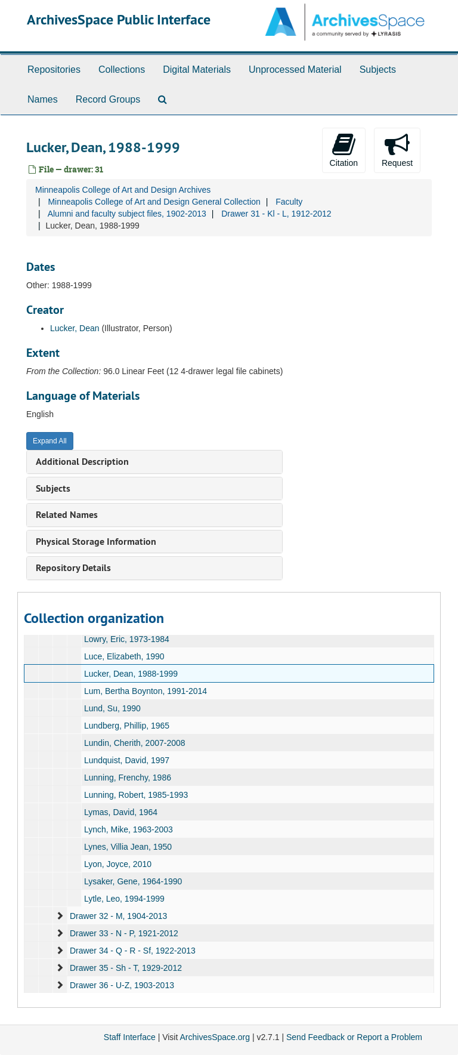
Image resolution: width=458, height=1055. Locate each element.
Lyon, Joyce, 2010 (117, 864)
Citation (344, 150)
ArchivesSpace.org (215, 1037)
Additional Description (82, 461)
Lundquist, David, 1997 (126, 760)
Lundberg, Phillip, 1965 (126, 725)
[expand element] (59, 916)
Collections (121, 69)
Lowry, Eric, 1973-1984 (126, 639)
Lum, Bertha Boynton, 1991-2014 (145, 691)
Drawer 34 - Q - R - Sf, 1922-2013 (133, 950)
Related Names (67, 514)
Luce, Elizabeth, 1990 (124, 656)
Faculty (289, 201)
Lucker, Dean (75, 328)
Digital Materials (197, 69)
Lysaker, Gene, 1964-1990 (133, 881)
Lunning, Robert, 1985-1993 (136, 795)
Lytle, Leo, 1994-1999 (124, 898)
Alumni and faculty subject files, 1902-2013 (127, 213)
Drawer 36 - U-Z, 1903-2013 (122, 985)
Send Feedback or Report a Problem (354, 1037)
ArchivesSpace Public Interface (119, 19)
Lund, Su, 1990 (112, 708)
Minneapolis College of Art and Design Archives (123, 190)
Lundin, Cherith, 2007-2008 (134, 743)
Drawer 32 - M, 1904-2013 (118, 916)
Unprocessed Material (295, 69)
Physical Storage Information (96, 541)
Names (42, 99)
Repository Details (73, 568)
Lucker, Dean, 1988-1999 (131, 673)
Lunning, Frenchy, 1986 (127, 777)
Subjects (378, 69)
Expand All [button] (50, 441)
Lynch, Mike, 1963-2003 (128, 829)
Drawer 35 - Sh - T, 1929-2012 (126, 968)
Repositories (54, 69)
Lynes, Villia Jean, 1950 (128, 847)
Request (397, 150)
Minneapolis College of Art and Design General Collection (154, 201)
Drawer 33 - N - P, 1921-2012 (124, 933)
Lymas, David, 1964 (120, 812)
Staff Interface (130, 1037)
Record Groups (108, 99)
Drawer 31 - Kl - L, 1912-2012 (276, 213)
